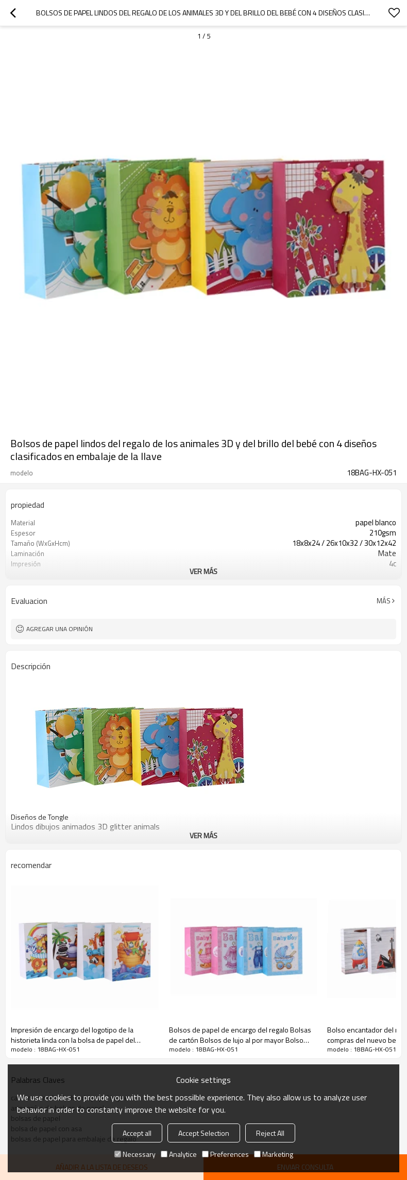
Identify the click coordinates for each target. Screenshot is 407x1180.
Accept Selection (203, 1133)
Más (384, 601)
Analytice (179, 1154)
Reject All (270, 1133)
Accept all (137, 1133)
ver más (203, 571)
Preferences (225, 1154)
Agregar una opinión (59, 629)
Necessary (135, 1154)
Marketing (273, 1154)
